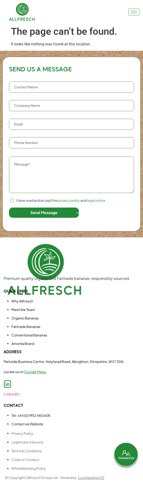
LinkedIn (11, 393)
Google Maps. (35, 371)
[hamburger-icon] (133, 12)
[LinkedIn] (7, 384)
